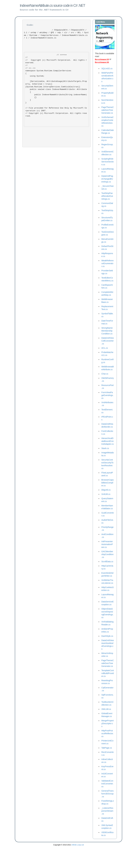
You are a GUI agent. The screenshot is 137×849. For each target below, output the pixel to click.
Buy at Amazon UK (102, 62)
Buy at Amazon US (102, 59)
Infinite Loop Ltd (78, 845)
